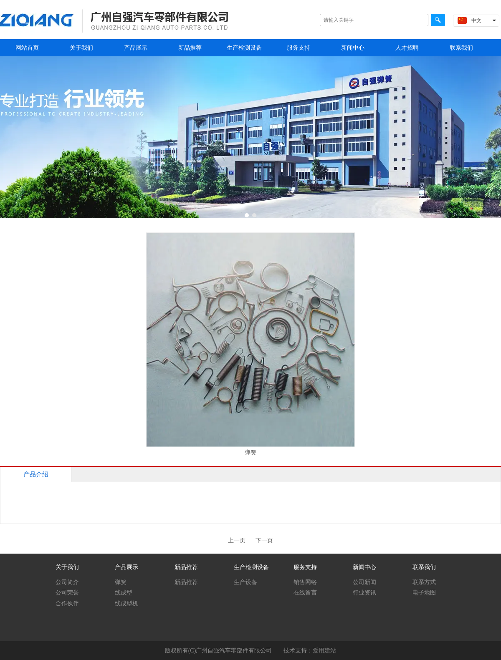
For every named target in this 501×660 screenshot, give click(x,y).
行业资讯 (364, 592)
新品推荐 (186, 567)
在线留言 (305, 592)
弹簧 (121, 582)
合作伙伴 (67, 603)
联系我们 (424, 567)
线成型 (123, 592)
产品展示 (126, 567)
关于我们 (67, 567)
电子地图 (424, 592)
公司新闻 (364, 582)
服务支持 (305, 567)
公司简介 (67, 582)
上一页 (236, 540)
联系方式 (424, 582)
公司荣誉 (67, 592)
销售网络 (305, 582)
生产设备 (245, 582)
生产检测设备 (251, 567)
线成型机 (126, 603)
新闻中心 (364, 567)
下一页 (264, 540)
